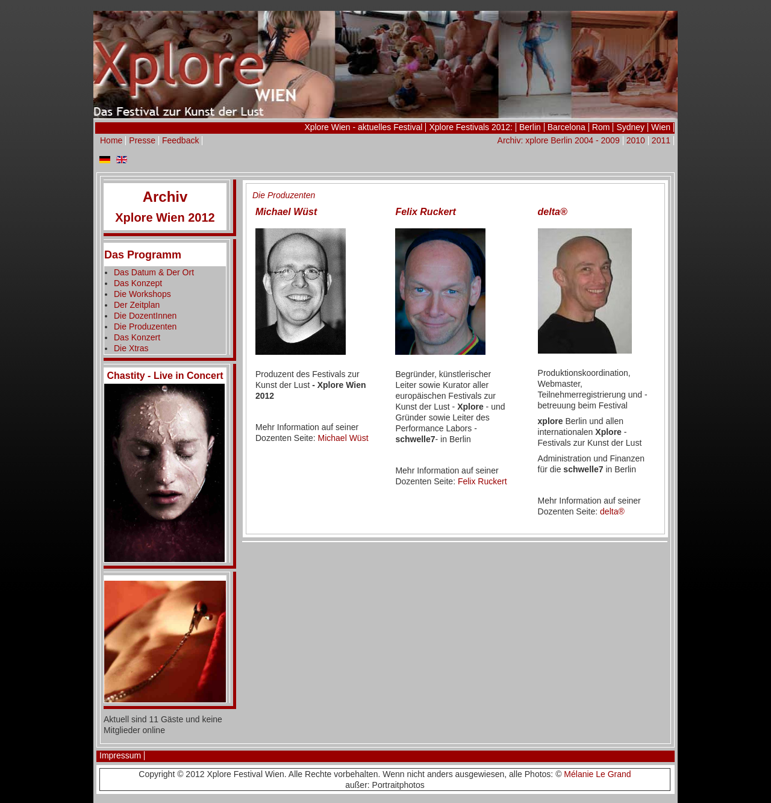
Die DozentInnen (145, 315)
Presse (142, 140)
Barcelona (566, 127)
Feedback (180, 140)
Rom (601, 127)
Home (111, 140)
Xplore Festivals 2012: (471, 127)
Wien (660, 127)
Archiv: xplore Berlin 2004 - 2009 (559, 140)
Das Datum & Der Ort (154, 272)
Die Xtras (131, 348)
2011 (661, 140)
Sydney (630, 127)
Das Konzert (137, 337)
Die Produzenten (145, 326)
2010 (635, 140)
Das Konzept (138, 283)
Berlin (530, 127)
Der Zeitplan (137, 305)
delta (612, 511)
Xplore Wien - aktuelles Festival (363, 127)
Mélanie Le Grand (597, 774)
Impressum (120, 755)
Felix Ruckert (482, 481)
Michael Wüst (343, 438)
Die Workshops (142, 294)
